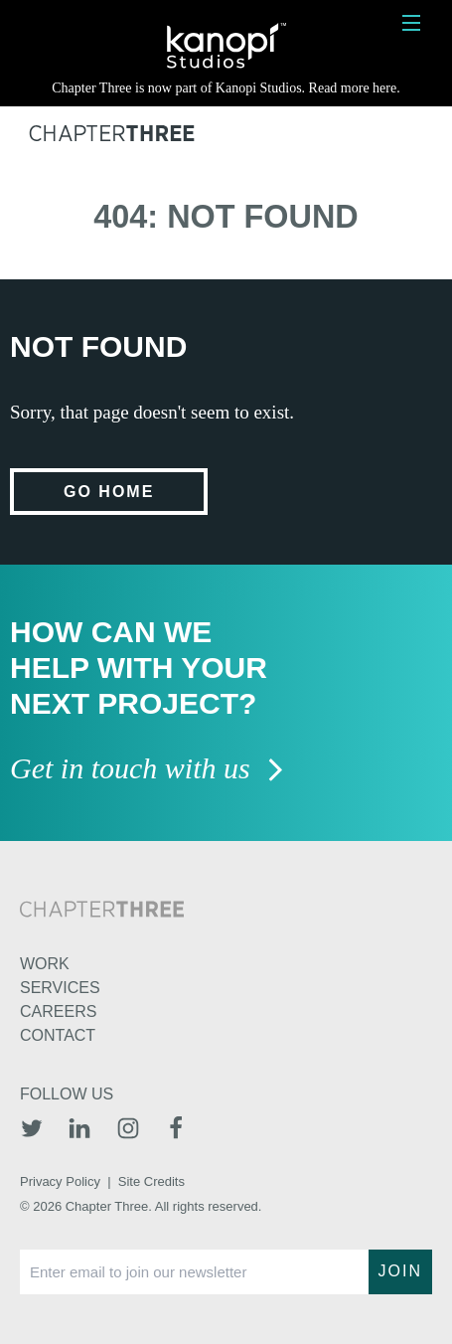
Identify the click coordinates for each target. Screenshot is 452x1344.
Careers (58, 1011)
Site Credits (151, 1181)
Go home (109, 491)
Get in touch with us (147, 770)
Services (60, 987)
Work (45, 963)
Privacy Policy (60, 1181)
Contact (57, 1035)
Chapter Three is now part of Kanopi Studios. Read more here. (225, 88)
